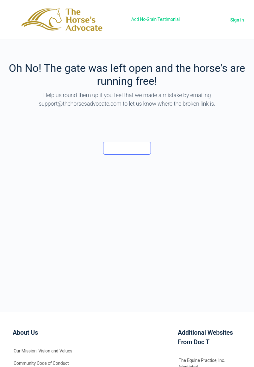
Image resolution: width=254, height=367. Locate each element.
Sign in (237, 19)
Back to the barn (127, 148)
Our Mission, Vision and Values (43, 350)
